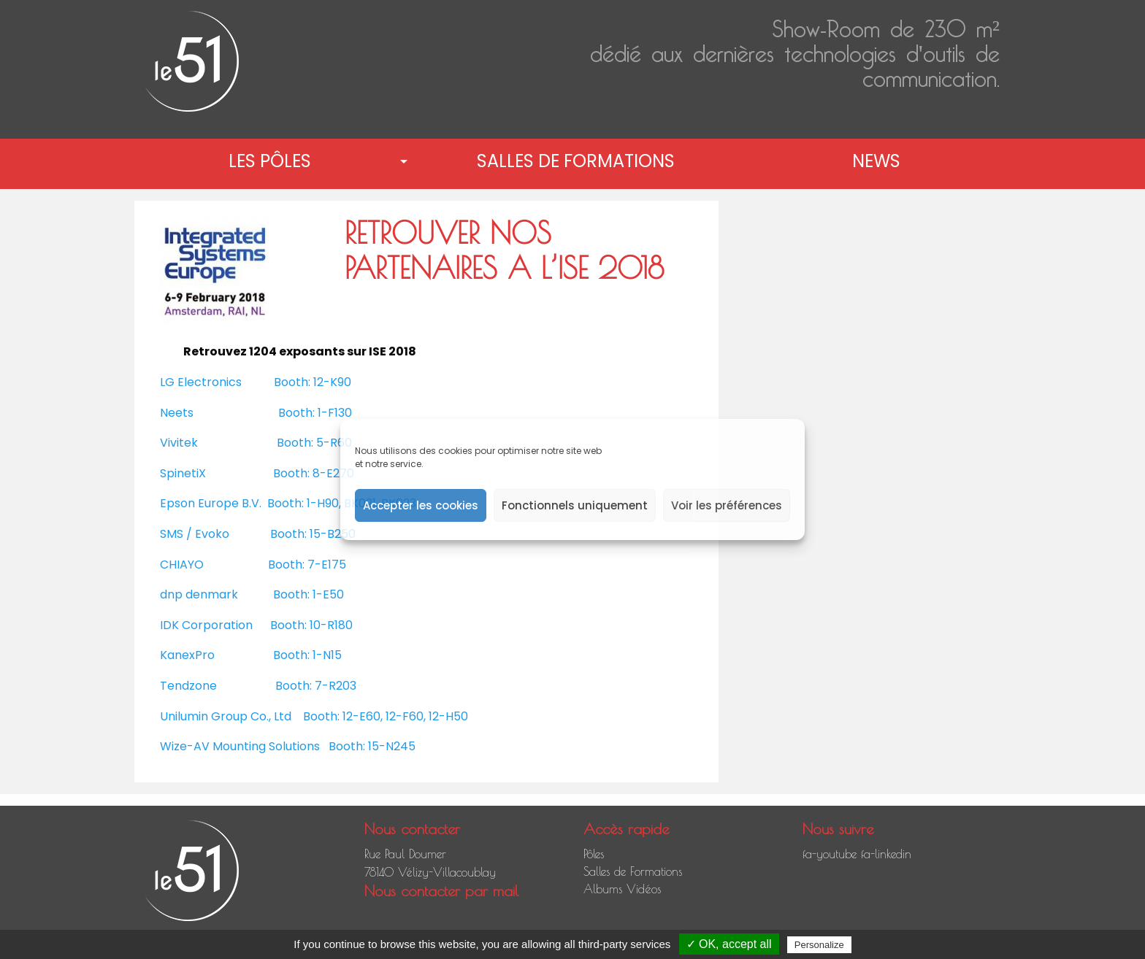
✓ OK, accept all (729, 944)
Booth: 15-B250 (313, 533)
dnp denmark (199, 594)
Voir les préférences (726, 505)
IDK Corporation (206, 625)
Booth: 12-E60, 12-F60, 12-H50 (385, 716)
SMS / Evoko (194, 533)
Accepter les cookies (420, 505)
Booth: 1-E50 (308, 594)
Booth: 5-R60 (314, 442)
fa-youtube (830, 853)
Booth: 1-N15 (307, 655)
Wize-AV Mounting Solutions (240, 746)
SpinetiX (183, 473)
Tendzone (188, 685)
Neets (177, 412)
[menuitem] (272, 161)
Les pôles (270, 161)
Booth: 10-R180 (311, 625)
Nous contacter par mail (441, 890)
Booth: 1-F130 (315, 412)
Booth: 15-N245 (372, 746)
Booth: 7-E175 (307, 564)
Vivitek (179, 442)
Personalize (819, 944)
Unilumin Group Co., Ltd (225, 716)
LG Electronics (201, 382)
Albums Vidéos (622, 889)
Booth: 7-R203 (315, 685)
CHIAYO (182, 564)
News (876, 161)
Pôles (593, 853)
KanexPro (187, 655)
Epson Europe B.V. (210, 503)
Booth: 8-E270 (313, 473)
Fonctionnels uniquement (575, 505)
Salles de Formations (576, 161)
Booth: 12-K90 (312, 382)
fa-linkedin (886, 853)
